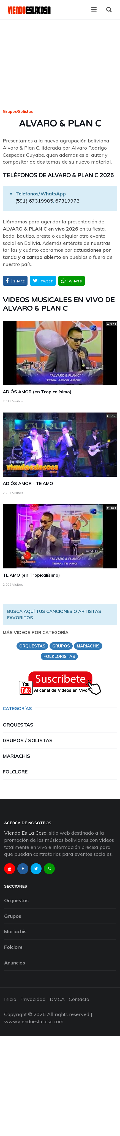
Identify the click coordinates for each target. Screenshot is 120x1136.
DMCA (57, 999)
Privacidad (33, 999)
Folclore (15, 771)
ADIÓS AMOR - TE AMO (28, 483)
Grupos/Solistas (18, 111)
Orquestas (18, 725)
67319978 (67, 201)
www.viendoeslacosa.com (34, 1021)
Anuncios (14, 963)
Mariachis (16, 756)
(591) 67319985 (34, 201)
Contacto (79, 999)
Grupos (12, 916)
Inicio (10, 999)
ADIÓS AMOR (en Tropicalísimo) (37, 391)
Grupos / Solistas (28, 740)
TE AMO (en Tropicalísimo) (31, 575)
